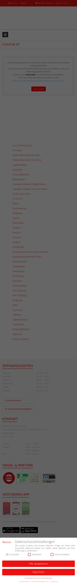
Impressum (54, 583)
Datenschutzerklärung (39, 583)
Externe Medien (60, 555)
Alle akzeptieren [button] (38, 565)
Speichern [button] (39, 573)
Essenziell (12, 555)
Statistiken (35, 555)
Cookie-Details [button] (24, 583)
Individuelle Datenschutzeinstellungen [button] (38, 579)
